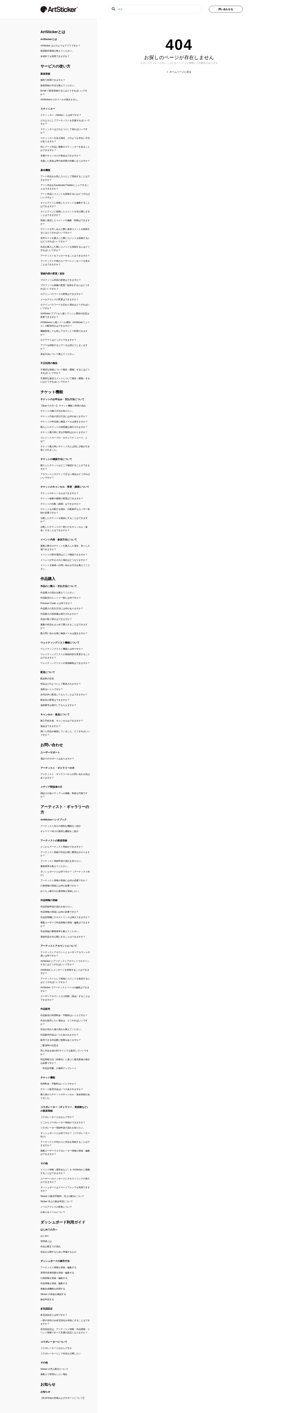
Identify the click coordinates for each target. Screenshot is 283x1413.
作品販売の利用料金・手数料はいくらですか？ (64, 1015)
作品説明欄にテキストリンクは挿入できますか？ (65, 917)
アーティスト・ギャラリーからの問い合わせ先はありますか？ (65, 776)
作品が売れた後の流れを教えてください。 (61, 1029)
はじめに (44, 1236)
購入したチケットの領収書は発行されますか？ (64, 427)
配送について (47, 672)
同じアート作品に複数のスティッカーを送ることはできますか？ (65, 149)
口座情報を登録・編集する (53, 1278)
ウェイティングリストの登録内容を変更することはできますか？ (65, 656)
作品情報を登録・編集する (53, 1283)
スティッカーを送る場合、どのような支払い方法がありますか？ (65, 140)
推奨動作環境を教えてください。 (57, 51)
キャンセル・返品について (55, 714)
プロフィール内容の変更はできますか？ (60, 280)
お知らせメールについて (52, 1212)
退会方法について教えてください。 (58, 354)
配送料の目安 (47, 678)
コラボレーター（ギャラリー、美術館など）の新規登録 (64, 1109)
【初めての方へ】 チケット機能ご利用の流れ (63, 405)
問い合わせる (225, 9)
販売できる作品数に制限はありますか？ (60, 1040)
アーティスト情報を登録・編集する (58, 1267)
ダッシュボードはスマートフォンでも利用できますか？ (65, 1189)
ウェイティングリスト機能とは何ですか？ (61, 649)
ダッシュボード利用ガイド (62, 1222)
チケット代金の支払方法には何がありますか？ (64, 416)
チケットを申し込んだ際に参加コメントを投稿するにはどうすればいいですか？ (65, 231)
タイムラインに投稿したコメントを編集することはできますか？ (65, 204)
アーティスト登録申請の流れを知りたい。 (61, 861)
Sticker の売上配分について (54, 1369)
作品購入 (47, 579)
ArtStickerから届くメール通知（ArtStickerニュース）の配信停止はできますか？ (65, 324)
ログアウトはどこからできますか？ (58, 340)
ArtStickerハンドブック (53, 819)
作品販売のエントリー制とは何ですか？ (60, 598)
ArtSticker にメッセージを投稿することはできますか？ (64, 972)
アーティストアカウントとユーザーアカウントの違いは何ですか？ (65, 954)
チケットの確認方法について (56, 459)
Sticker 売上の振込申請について (56, 1201)
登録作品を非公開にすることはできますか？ (62, 936)
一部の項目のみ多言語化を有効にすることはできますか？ (65, 1322)
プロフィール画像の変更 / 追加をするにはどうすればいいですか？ (64, 287)
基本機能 (45, 170)
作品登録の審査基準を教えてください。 (60, 931)
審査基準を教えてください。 (55, 866)
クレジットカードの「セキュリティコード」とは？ (64, 439)
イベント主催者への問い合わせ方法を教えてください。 (65, 567)
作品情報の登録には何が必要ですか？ (59, 912)
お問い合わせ (51, 745)
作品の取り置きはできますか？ (56, 619)
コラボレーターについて (53, 1341)
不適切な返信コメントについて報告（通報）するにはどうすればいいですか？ (65, 380)
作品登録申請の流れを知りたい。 (57, 906)
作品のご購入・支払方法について (58, 586)
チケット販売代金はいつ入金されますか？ (61, 1089)
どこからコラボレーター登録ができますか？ (62, 1122)
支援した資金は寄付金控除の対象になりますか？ (65, 161)
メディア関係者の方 (51, 786)
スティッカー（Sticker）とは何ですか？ (60, 115)
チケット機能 (51, 392)
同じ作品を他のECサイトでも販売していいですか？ (64, 1052)
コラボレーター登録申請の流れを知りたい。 (62, 1127)
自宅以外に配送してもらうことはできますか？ (64, 694)
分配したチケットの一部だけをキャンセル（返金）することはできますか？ (64, 529)
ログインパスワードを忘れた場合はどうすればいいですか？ (65, 306)
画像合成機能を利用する (52, 1288)
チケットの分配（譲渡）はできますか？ (60, 504)
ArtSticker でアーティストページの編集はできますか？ (64, 989)
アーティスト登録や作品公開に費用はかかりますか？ (65, 854)
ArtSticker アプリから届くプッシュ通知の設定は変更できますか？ (64, 315)
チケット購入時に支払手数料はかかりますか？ (64, 432)
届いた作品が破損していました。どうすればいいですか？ (65, 733)
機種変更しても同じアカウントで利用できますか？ (64, 333)
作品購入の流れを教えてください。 (58, 592)
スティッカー (47, 108)
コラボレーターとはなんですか (56, 1348)
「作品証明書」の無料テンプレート (58, 1068)
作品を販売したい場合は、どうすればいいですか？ (64, 1022)
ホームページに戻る (180, 72)
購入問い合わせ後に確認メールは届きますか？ (64, 633)
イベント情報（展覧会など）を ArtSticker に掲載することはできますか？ (65, 1171)
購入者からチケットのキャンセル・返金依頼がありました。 (65, 1096)
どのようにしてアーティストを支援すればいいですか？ (65, 122)
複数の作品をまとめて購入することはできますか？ (64, 626)
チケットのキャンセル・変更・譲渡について (64, 486)
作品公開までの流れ (50, 1246)
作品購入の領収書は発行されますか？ (59, 614)
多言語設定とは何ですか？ (53, 1315)
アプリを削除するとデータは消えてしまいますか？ (64, 347)
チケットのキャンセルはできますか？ (59, 493)
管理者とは (46, 1241)
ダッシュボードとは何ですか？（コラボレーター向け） (65, 1135)
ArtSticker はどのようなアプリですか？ (60, 45)
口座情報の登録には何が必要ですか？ (59, 885)
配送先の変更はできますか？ (55, 700)
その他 (44, 1163)
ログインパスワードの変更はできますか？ (61, 294)
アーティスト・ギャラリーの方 (57, 768)
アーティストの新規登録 (53, 840)
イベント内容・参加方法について (58, 539)
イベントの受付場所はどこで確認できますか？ (64, 554)
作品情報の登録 (48, 900)
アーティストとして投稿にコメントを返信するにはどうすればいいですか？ (65, 980)
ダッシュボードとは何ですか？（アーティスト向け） (65, 873)
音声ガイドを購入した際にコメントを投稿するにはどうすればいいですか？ (65, 240)
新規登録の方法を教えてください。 (58, 85)
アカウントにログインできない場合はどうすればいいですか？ (65, 476)
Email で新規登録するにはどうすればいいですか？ (63, 92)
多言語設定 (46, 1308)
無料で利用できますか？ (52, 80)
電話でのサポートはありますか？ (57, 758)
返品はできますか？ (50, 726)
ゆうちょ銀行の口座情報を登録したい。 (60, 891)
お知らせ (47, 1384)
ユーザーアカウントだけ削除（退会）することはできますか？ (65, 998)
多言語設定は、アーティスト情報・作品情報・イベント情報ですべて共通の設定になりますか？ (65, 1331)
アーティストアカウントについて (58, 945)
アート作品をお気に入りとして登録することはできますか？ (65, 178)
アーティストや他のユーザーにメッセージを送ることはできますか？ (65, 263)
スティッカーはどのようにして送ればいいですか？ (64, 131)
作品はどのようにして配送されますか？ (60, 684)
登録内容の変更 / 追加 (52, 273)
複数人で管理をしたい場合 (53, 1374)
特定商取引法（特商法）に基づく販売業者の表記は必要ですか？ (65, 1061)
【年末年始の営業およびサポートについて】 (62, 1398)
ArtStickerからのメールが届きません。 (60, 99)
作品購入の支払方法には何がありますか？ (61, 608)
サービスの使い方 (55, 66)
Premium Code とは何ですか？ (56, 603)
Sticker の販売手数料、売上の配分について (62, 1196)
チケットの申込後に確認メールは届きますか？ (64, 421)
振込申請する (47, 1299)
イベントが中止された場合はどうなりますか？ (64, 560)
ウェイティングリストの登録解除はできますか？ (65, 663)
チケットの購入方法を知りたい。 (57, 411)
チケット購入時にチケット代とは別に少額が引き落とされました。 (65, 448)
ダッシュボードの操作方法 (55, 1261)
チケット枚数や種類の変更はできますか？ (61, 498)
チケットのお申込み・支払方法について (62, 399)
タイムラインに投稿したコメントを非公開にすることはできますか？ (65, 213)
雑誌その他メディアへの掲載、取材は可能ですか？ (64, 795)
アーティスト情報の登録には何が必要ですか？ (64, 880)
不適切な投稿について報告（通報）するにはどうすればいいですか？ (65, 371)
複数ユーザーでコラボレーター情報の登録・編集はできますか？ (65, 1152)
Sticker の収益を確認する (53, 1294)
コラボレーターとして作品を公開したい (60, 1353)
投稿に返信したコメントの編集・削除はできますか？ (65, 222)
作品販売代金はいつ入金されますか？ (59, 1034)
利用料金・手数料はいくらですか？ (58, 1083)
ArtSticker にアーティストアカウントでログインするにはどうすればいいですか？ (64, 963)
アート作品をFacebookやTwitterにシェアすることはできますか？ (64, 187)
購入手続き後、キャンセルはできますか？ (61, 720)
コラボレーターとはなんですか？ (57, 1117)
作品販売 (45, 1008)
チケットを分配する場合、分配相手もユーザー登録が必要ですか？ (65, 511)
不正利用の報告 (48, 363)
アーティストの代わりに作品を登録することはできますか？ (65, 1144)
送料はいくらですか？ (51, 689)
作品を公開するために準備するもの (58, 1252)
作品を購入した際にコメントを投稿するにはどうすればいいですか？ (65, 249)
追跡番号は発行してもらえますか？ (58, 705)
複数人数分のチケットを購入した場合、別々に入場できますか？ (65, 548)
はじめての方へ (48, 1229)
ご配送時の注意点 (49, 1045)
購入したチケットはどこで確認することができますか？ (65, 467)
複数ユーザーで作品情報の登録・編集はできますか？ (65, 924)
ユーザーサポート (50, 752)
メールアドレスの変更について (56, 1207)
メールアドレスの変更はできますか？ (59, 299)
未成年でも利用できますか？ (55, 56)
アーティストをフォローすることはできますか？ (65, 255)
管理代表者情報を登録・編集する (57, 1272)
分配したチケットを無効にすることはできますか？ (64, 520)
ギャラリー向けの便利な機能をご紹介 (59, 831)
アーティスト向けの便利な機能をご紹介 (60, 826)
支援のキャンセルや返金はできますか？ (60, 155)
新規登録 (45, 73)
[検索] (154, 9)
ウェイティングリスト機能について (59, 642)
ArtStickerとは (52, 32)
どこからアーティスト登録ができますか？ (61, 846)
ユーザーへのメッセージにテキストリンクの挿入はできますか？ (65, 1180)
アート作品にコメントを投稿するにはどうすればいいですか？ (65, 196)
